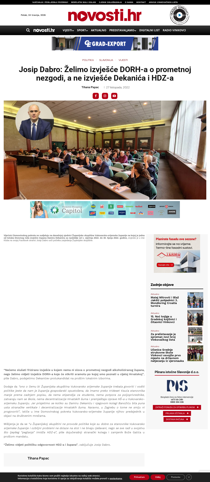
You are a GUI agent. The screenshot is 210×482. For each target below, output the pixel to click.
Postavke (175, 477)
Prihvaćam (139, 477)
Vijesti (123, 60)
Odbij (158, 477)
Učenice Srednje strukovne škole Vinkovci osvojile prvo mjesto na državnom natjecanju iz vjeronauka (167, 355)
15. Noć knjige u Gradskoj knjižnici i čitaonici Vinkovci (164, 319)
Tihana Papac (90, 87)
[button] (28, 30)
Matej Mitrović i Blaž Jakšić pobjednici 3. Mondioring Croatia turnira (165, 301)
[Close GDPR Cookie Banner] (189, 477)
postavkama (116, 478)
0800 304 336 (177, 402)
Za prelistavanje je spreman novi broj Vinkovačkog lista (163, 336)
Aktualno (155, 294)
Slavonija (106, 60)
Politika (88, 60)
